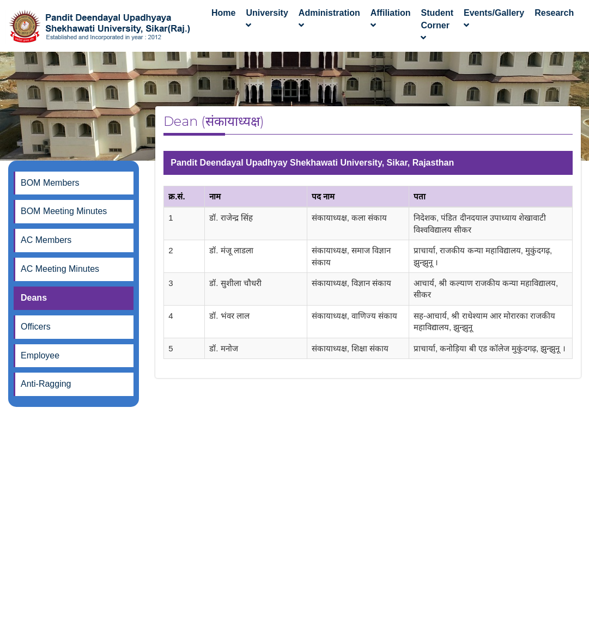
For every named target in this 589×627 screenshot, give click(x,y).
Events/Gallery (494, 19)
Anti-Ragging (46, 383)
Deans (34, 297)
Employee (40, 355)
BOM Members (50, 182)
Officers (36, 326)
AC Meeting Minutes (60, 268)
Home (223, 19)
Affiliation (391, 19)
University (267, 19)
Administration (329, 19)
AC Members (46, 240)
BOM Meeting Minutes (64, 211)
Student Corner (437, 25)
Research (554, 12)
